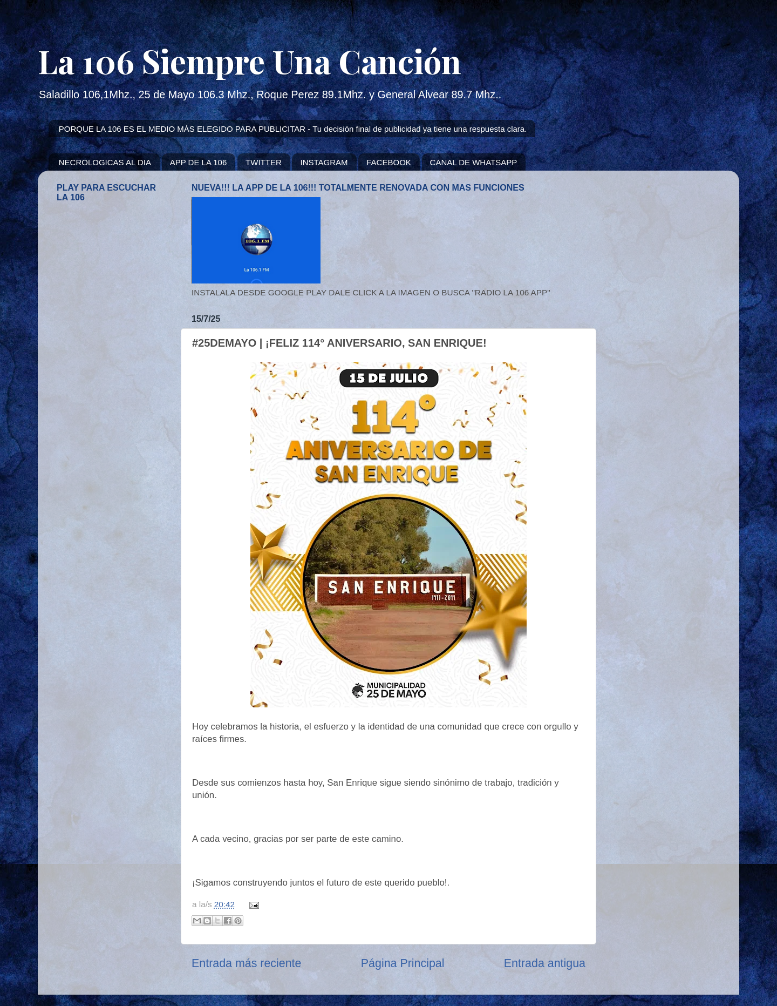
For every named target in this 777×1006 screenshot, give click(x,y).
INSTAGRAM (323, 162)
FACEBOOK (388, 162)
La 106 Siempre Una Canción (249, 60)
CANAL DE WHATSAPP (473, 162)
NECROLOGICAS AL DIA (105, 162)
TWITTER (264, 162)
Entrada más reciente (246, 963)
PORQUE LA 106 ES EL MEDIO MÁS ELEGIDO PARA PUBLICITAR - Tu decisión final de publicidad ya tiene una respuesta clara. (293, 128)
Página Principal (403, 963)
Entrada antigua (544, 963)
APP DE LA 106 (198, 162)
